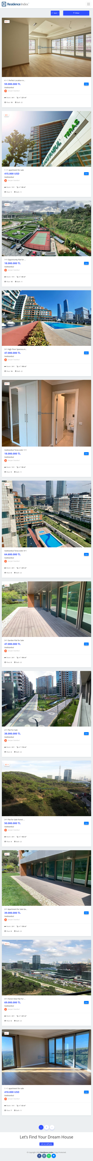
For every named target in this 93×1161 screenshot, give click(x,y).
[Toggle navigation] (88, 4)
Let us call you (46, 1144)
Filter (76, 13)
